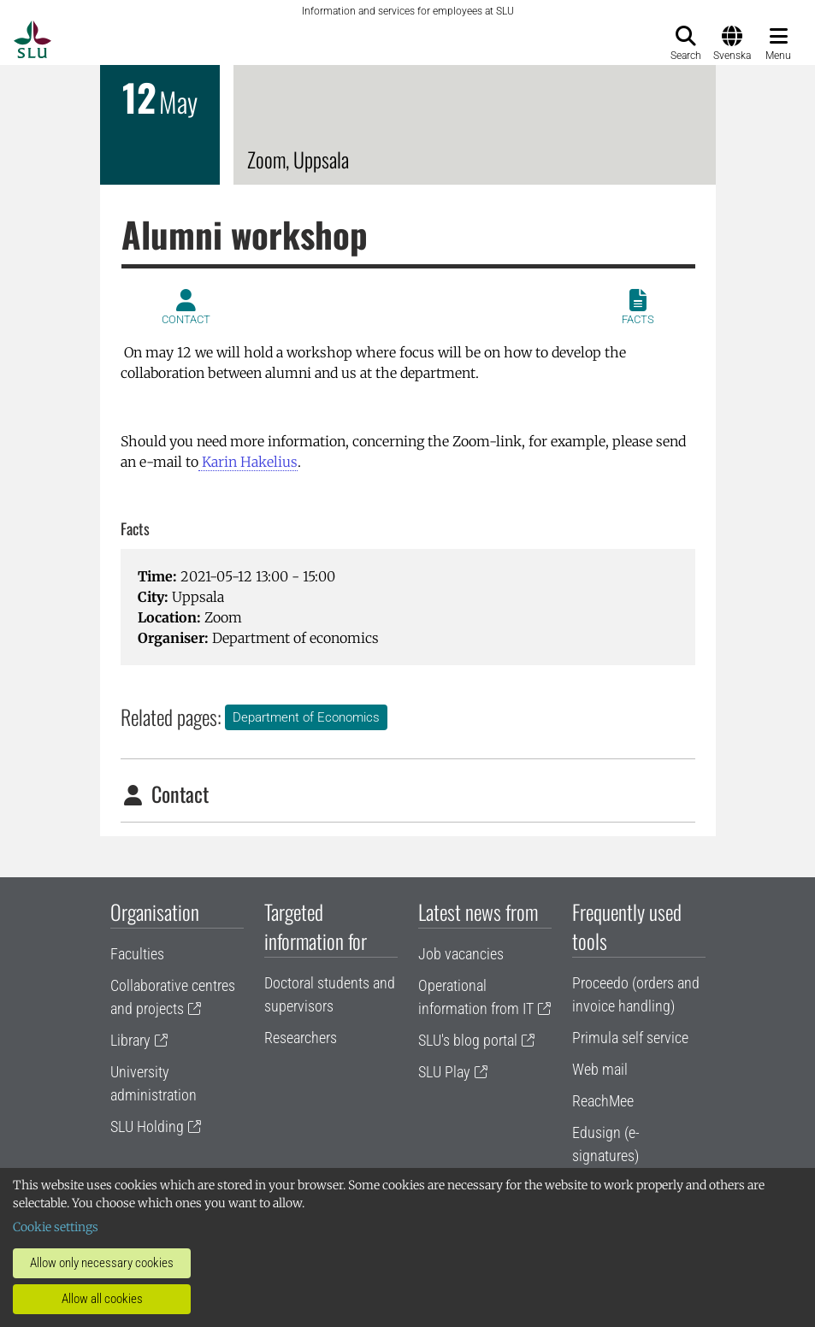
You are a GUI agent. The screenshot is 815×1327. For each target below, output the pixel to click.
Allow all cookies (102, 1298)
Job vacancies (461, 954)
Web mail (600, 1069)
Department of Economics (306, 717)
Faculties (137, 954)
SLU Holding (147, 1126)
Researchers (300, 1038)
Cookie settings (55, 1227)
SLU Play (444, 1072)
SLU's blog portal (467, 1040)
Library (130, 1040)
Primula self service (630, 1038)
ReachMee (603, 1101)
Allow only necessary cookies (102, 1263)
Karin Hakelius (248, 461)
